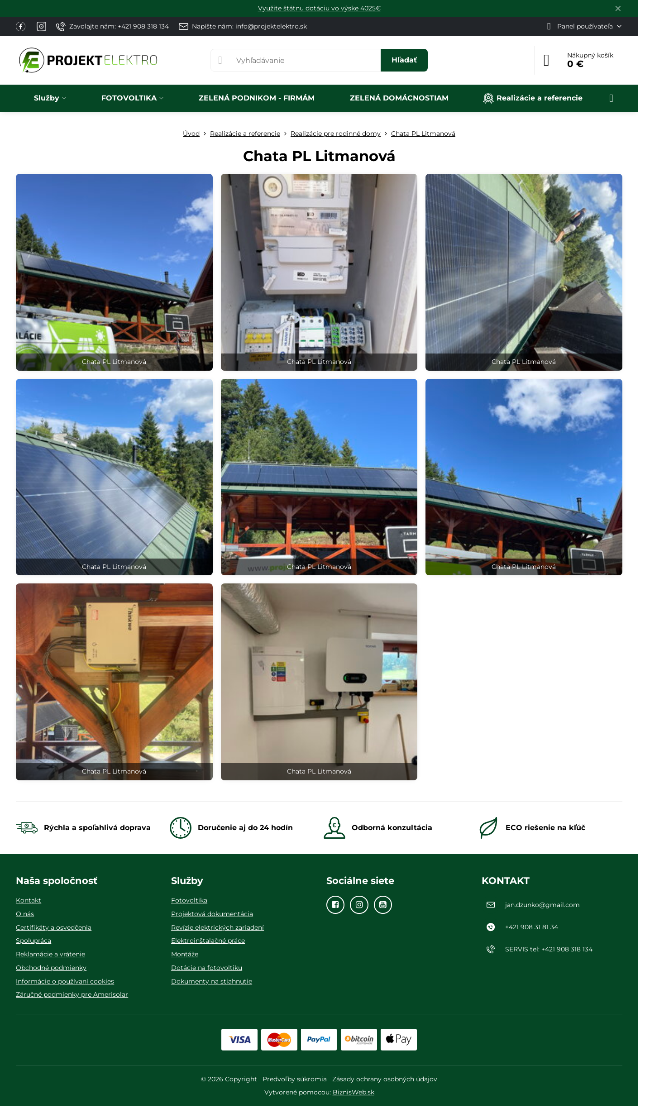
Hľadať (404, 60)
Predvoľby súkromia (295, 1079)
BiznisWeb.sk (353, 1092)
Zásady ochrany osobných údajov (384, 1079)
